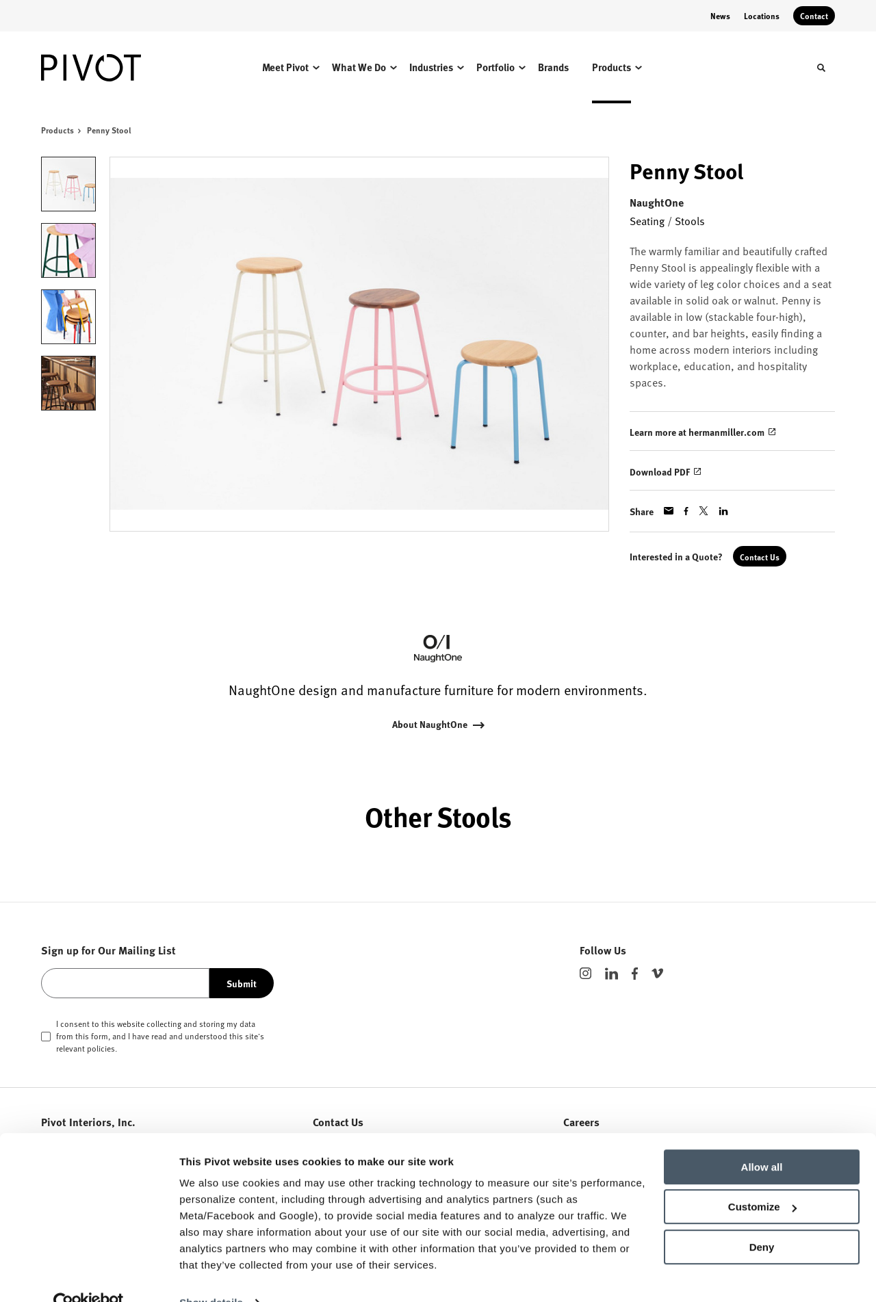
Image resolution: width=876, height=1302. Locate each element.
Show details (211, 1275)
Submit (242, 983)
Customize (762, 1179)
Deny (762, 1219)
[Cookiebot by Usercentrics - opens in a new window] (89, 1275)
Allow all (762, 1139)
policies (101, 1048)
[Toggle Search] (821, 67)
